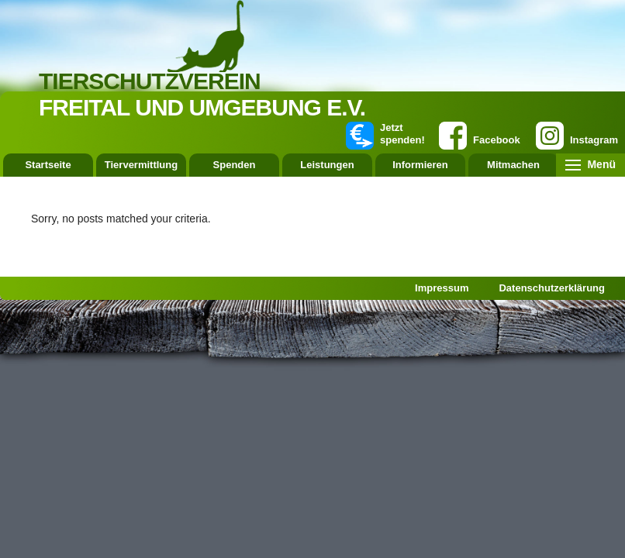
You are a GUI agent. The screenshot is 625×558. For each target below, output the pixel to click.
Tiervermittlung (141, 164)
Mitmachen (513, 164)
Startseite (48, 164)
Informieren (420, 164)
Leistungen (327, 164)
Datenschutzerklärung (552, 288)
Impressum (441, 288)
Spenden (234, 164)
